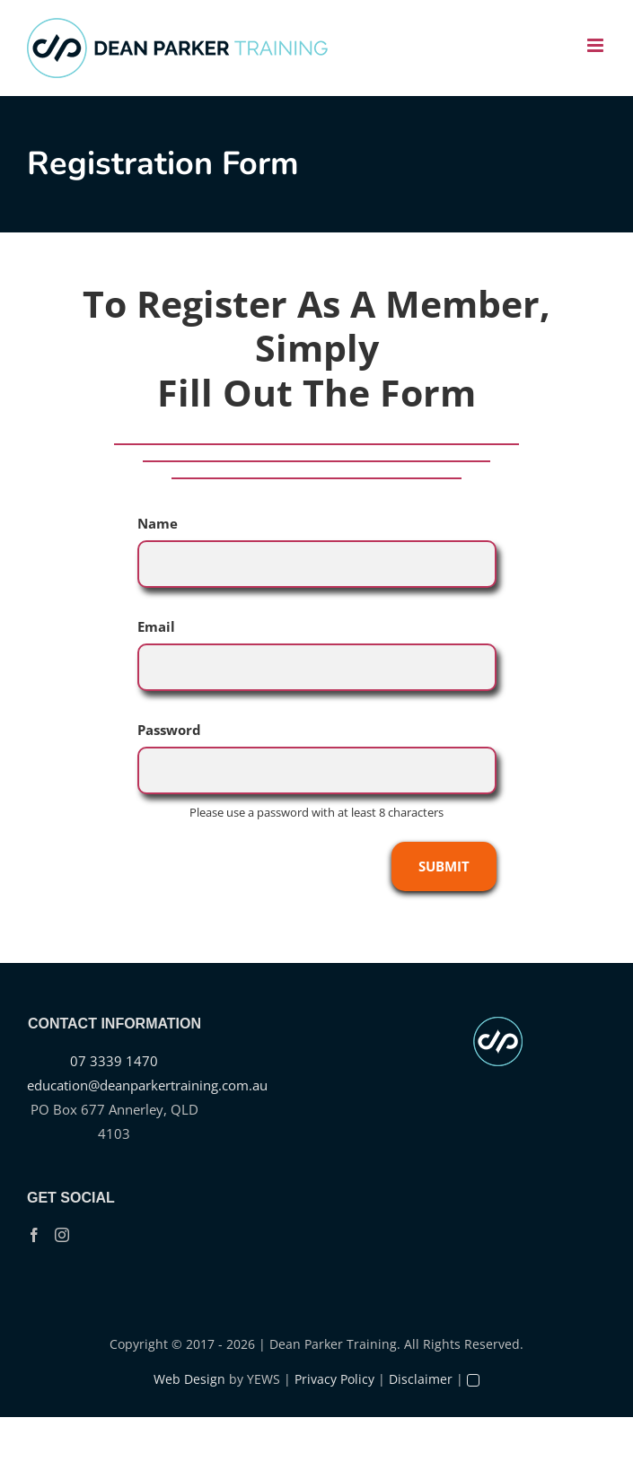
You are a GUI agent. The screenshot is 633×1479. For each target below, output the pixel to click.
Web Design (189, 1378)
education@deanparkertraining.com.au (147, 1085)
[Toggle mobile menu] (596, 45)
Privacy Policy (334, 1378)
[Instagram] (62, 1235)
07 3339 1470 (114, 1061)
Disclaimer (421, 1378)
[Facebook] (34, 1235)
